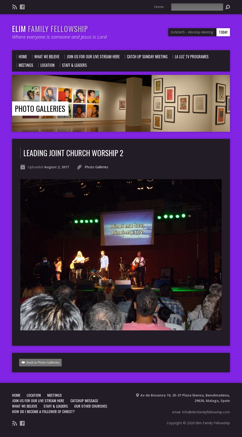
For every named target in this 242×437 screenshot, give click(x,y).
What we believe (24, 406)
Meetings (54, 395)
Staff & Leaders (55, 406)
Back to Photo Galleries (40, 362)
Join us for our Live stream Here (38, 400)
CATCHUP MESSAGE (84, 400)
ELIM (50, 28)
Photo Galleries (40, 108)
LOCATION (34, 395)
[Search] (197, 7)
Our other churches (90, 406)
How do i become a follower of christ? (43, 411)
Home (159, 7)
